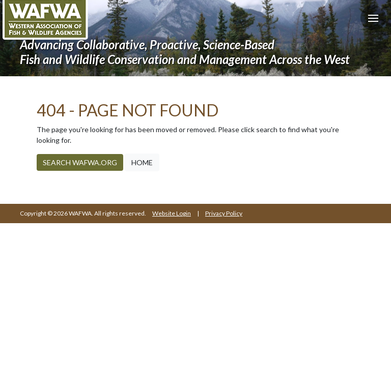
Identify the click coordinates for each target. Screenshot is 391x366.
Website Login (171, 213)
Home (142, 162)
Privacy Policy (223, 213)
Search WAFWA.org (80, 162)
